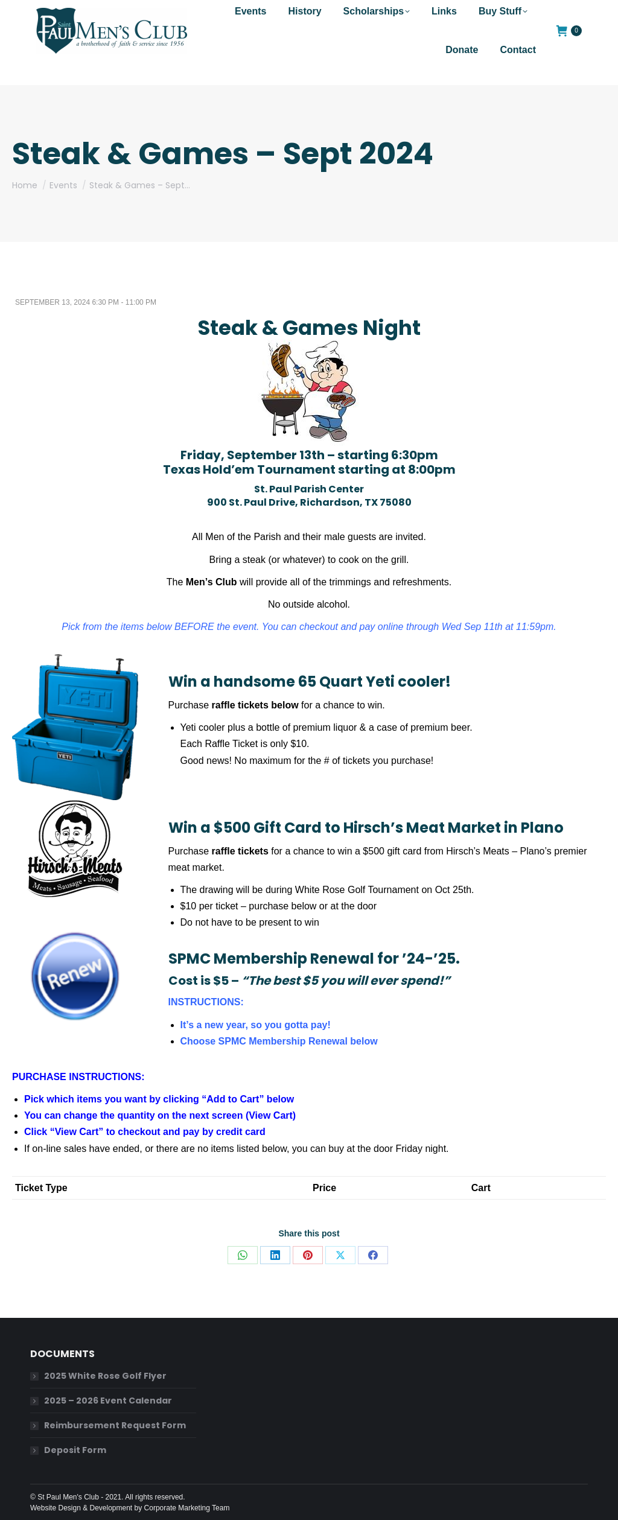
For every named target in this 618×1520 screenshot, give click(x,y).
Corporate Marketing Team (187, 1508)
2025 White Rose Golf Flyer (105, 1376)
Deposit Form (75, 1450)
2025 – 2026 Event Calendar (108, 1400)
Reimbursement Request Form (115, 1425)
